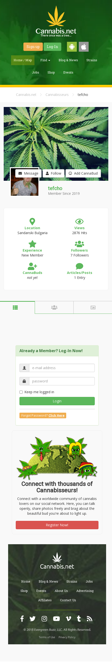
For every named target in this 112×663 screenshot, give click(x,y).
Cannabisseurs (57, 94)
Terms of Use (47, 637)
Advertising (85, 591)
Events (68, 72)
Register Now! (57, 525)
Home (25, 581)
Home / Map (23, 60)
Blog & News (68, 60)
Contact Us (68, 600)
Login (57, 401)
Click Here (56, 415)
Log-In (52, 46)
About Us (61, 591)
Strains (91, 60)
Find (45, 60)
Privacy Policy (67, 637)
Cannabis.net (26, 94)
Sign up (33, 46)
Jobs (35, 72)
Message (28, 173)
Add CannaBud (83, 173)
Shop (51, 72)
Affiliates (45, 600)
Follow (53, 173)
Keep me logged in (36, 392)
